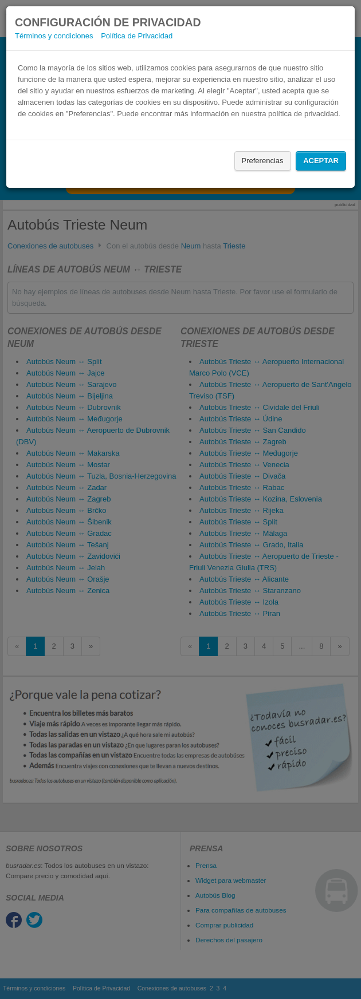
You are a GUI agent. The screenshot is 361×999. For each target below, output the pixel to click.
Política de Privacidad (136, 35)
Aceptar (321, 160)
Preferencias (263, 160)
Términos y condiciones (54, 35)
